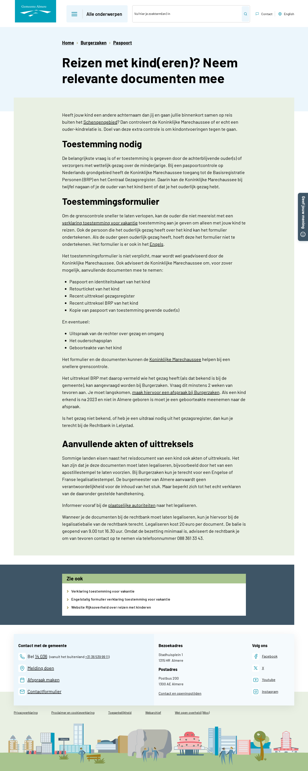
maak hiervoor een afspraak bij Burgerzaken (176, 392)
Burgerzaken (94, 42)
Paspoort (122, 42)
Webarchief (153, 712)
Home (68, 42)
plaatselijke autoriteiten (132, 505)
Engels (156, 244)
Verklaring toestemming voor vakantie (103, 591)
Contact (263, 14)
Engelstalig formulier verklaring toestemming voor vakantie (120, 599)
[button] (303, 195)
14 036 (41, 656)
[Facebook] (265, 656)
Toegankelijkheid (120, 712)
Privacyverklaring (26, 712)
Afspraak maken (44, 679)
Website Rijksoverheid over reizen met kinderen (111, 607)
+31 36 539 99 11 (97, 656)
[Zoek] (187, 14)
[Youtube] (263, 680)
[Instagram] (265, 691)
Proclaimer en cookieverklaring (72, 712)
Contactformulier (44, 691)
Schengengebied (100, 122)
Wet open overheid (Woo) (192, 712)
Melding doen (41, 668)
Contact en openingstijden (180, 693)
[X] (258, 668)
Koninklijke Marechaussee (175, 359)
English (285, 14)
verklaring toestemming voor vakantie (100, 222)
